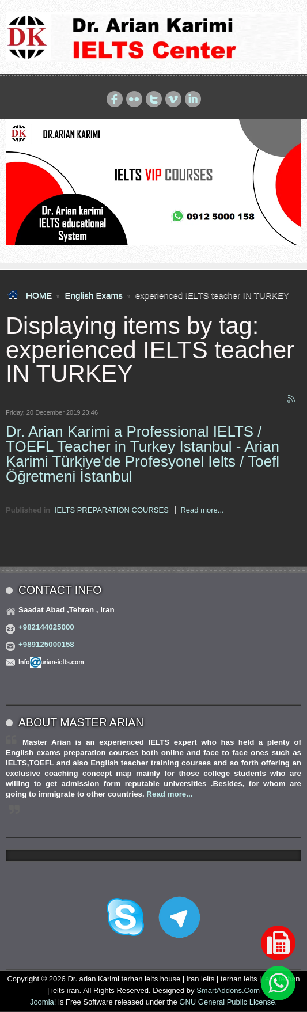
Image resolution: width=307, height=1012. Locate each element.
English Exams (93, 295)
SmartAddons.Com (228, 990)
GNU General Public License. (228, 1002)
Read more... (201, 510)
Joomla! (43, 1002)
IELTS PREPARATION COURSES (112, 510)
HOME (39, 295)
